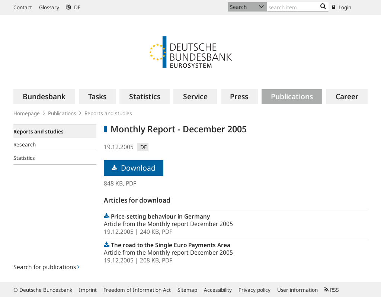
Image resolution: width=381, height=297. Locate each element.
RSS (331, 289)
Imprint (88, 289)
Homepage (26, 113)
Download (134, 168)
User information (297, 289)
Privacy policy (254, 289)
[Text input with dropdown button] (298, 7)
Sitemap (187, 289)
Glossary (49, 7)
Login (341, 7)
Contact (22, 7)
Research (24, 144)
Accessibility (218, 289)
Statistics (24, 157)
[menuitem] (44, 96)
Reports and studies (108, 113)
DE (73, 7)
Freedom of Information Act (137, 289)
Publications (62, 113)
